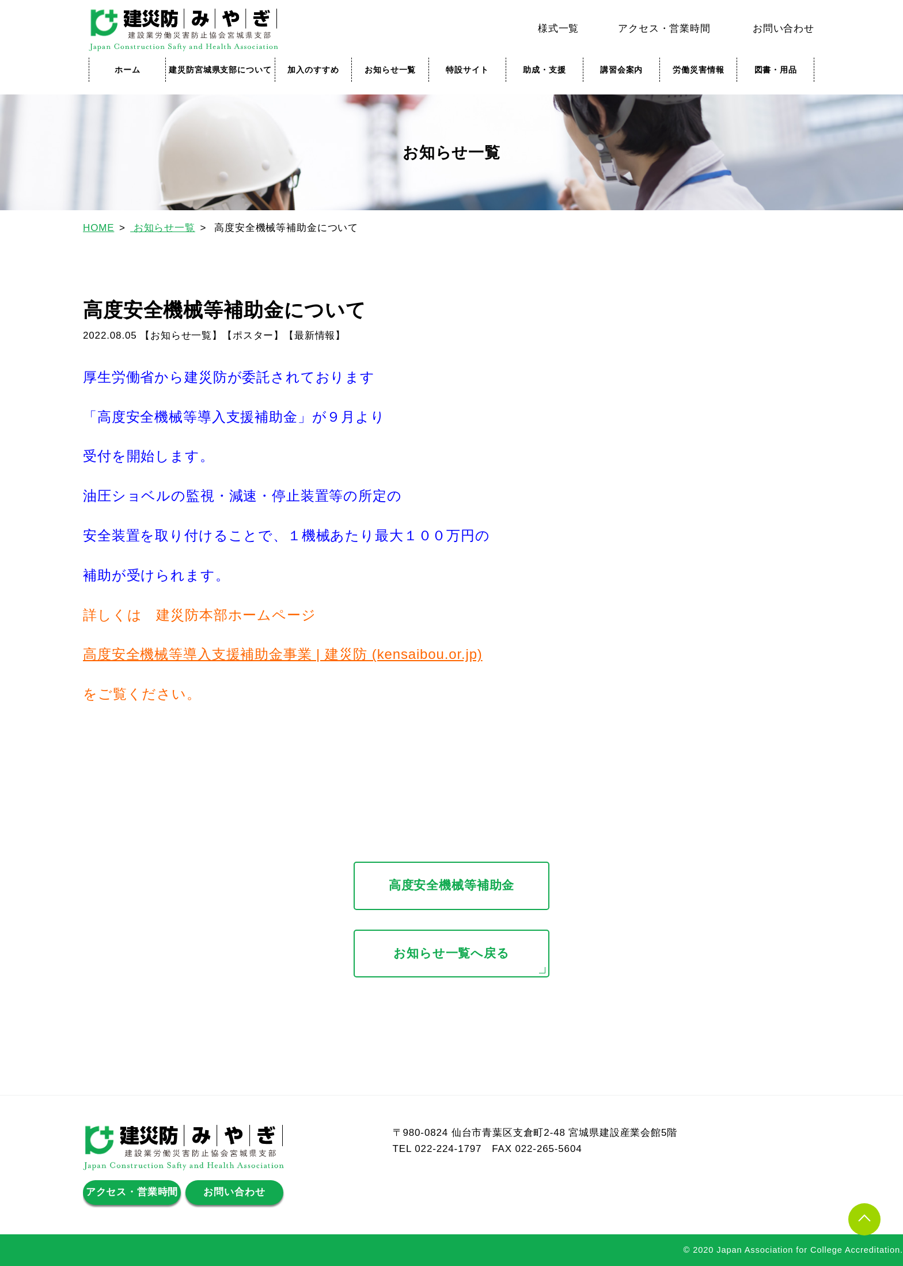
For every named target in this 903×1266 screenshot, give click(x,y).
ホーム (128, 69)
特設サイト (467, 69)
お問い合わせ (783, 28)
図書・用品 (775, 69)
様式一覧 (558, 28)
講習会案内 (621, 69)
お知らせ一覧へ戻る (451, 953)
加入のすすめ (313, 69)
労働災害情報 (698, 69)
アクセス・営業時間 (664, 28)
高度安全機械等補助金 (452, 885)
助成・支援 (544, 69)
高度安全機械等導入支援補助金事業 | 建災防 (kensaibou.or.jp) (283, 654)
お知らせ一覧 (390, 69)
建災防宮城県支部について (220, 69)
